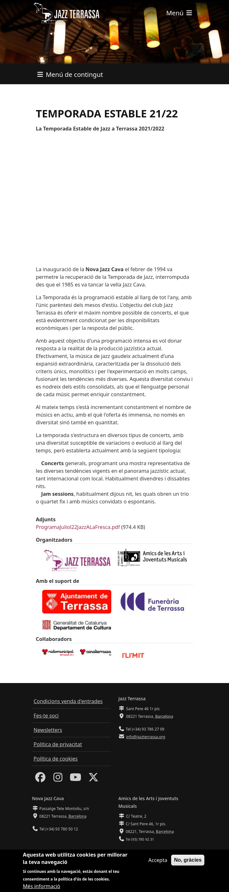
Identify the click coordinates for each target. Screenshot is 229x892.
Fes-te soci (46, 715)
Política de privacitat (58, 744)
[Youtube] (75, 779)
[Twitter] (93, 779)
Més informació (41, 886)
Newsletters (48, 729)
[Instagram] (57, 779)
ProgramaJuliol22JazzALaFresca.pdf (78, 527)
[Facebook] (40, 779)
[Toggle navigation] (179, 13)
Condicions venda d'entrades (68, 701)
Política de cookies (56, 758)
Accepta (157, 860)
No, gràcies (187, 860)
